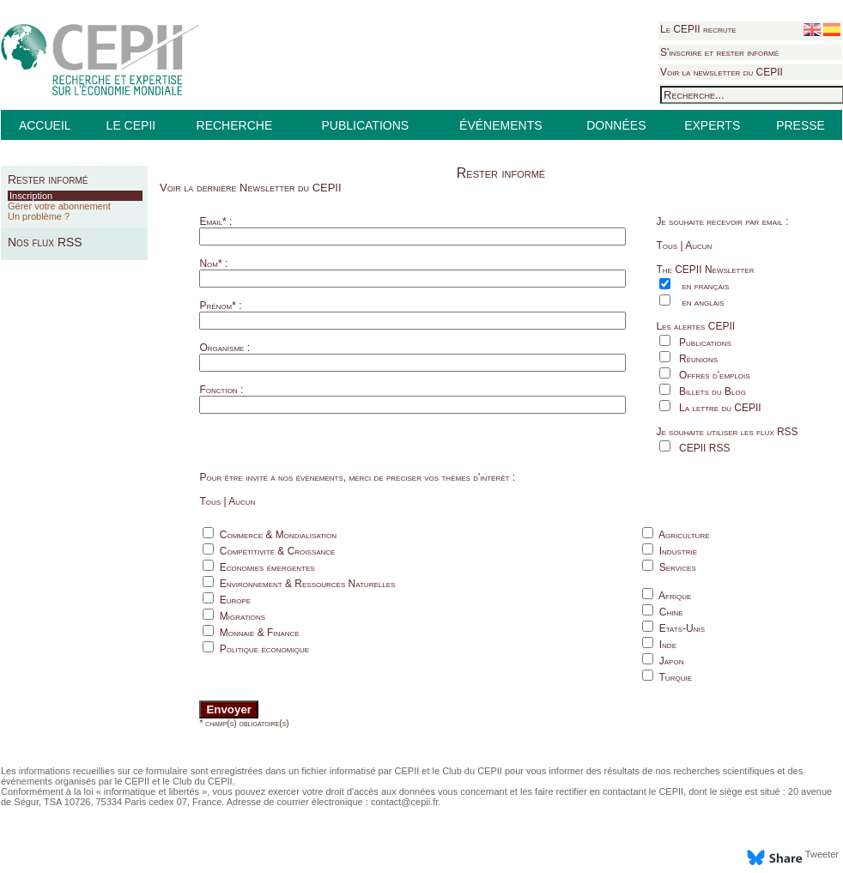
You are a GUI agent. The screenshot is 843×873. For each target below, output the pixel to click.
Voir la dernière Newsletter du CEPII (251, 187)
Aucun (698, 245)
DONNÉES (616, 125)
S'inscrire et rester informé (719, 52)
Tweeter (822, 854)
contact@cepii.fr (404, 802)
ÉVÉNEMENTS (500, 125)
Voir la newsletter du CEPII (721, 72)
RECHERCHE (235, 125)
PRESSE (800, 125)
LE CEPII (131, 125)
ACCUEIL (45, 125)
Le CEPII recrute (698, 29)
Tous (666, 245)
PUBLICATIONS (365, 125)
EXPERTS (712, 125)
